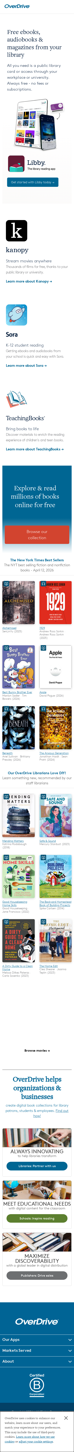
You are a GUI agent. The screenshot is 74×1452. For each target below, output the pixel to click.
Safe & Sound (47, 840)
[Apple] (55, 689)
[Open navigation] (67, 6)
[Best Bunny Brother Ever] (18, 689)
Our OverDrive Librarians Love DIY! (37, 772)
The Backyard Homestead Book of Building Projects (55, 903)
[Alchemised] (18, 624)
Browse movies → (37, 1050)
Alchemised (9, 628)
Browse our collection (37, 534)
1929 (42, 628)
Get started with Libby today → (32, 182)
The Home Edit (48, 966)
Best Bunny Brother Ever (17, 692)
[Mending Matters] (18, 837)
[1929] (55, 624)
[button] (37, 1340)
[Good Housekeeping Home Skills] (18, 898)
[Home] (17, 7)
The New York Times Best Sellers (37, 560)
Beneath (7, 753)
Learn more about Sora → (26, 365)
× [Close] (66, 1418)
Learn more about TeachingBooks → (35, 449)
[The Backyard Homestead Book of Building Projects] (55, 898)
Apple (42, 692)
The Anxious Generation (54, 753)
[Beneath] (18, 750)
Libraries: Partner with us (37, 1166)
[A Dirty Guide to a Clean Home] (18, 962)
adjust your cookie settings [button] (36, 1441)
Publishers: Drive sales (37, 1275)
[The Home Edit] (55, 962)
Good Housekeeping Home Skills (14, 903)
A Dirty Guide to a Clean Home (17, 967)
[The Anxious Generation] (55, 750)
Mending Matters (13, 840)
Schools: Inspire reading (37, 1218)
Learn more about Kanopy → (29, 281)
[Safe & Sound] (55, 837)
